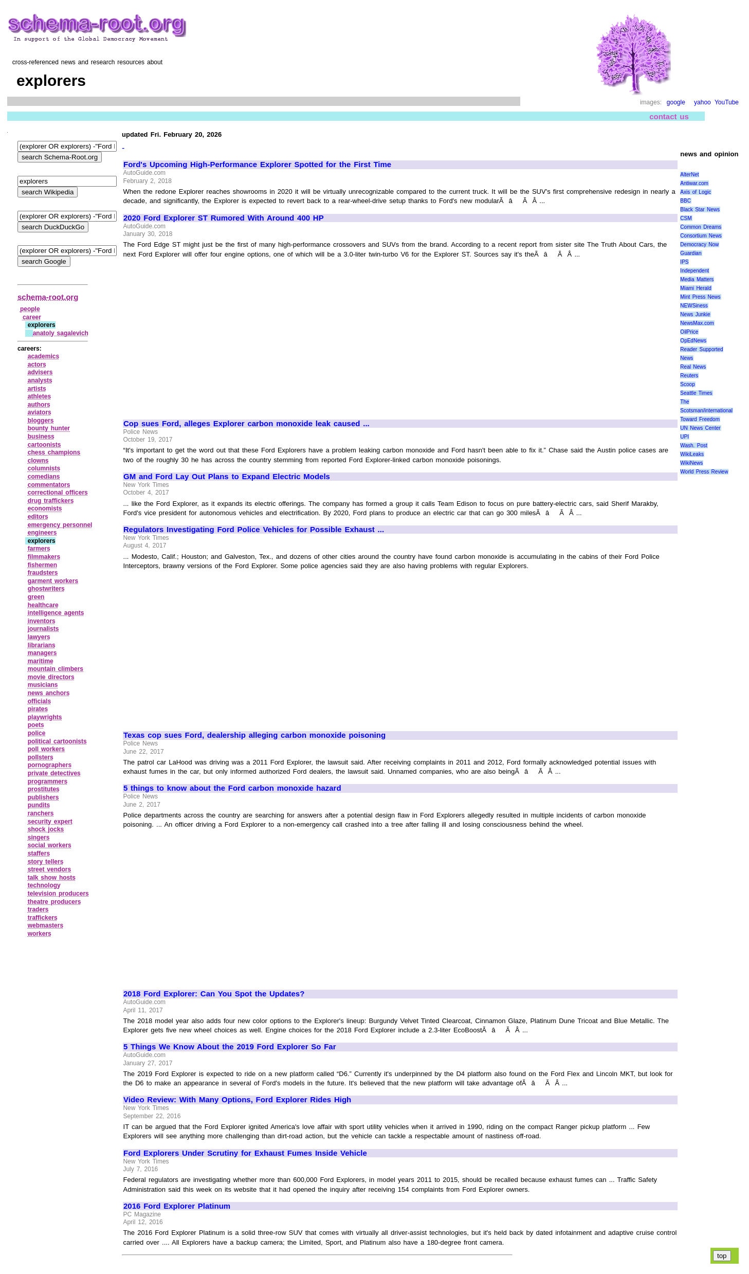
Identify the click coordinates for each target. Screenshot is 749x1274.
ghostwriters (46, 588)
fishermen (42, 565)
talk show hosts (52, 877)
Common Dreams (700, 227)
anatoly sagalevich (60, 333)
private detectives (54, 773)
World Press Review (704, 472)
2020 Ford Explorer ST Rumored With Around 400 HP (223, 218)
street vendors (49, 869)
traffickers (43, 917)
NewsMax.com (697, 323)
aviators (39, 412)
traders (38, 909)
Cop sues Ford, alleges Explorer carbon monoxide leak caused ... (246, 424)
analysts (40, 380)
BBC (685, 201)
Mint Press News (700, 297)
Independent (694, 271)
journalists (43, 628)
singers (39, 837)
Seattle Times (696, 393)
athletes (39, 396)
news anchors (49, 693)
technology (44, 885)
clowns (38, 460)
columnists (44, 468)
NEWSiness (693, 305)
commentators (49, 484)
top (722, 1256)
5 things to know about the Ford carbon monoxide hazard (232, 788)
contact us (669, 116)
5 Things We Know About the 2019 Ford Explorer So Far (229, 1047)
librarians (42, 645)
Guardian (690, 253)
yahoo (702, 102)
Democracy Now (699, 244)
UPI (684, 437)
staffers (39, 853)
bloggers (41, 420)
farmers (39, 548)
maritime (40, 661)
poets (36, 725)
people (30, 309)
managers (42, 653)
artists (37, 388)
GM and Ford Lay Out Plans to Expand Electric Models (226, 476)
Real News (693, 367)
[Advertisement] (209, 334)
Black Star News (700, 209)
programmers (47, 781)
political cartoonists (57, 741)
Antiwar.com (694, 183)
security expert (50, 821)
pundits (39, 805)
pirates (38, 709)
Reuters (689, 375)
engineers (42, 532)
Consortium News (701, 236)
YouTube (727, 102)
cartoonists (44, 444)
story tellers (46, 861)
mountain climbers (55, 668)
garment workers (53, 581)
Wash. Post (693, 445)
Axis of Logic (695, 192)
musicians (43, 684)
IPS (684, 262)
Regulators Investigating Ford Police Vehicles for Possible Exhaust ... (253, 529)
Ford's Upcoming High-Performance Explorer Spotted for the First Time (257, 164)
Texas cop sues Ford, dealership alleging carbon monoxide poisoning (254, 735)
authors (39, 404)
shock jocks (46, 829)
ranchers (41, 813)
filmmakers (44, 556)
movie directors (51, 677)
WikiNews (691, 463)
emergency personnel (60, 525)
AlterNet (689, 174)
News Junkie (695, 314)
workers (39, 933)
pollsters (40, 757)
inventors (42, 621)
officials (39, 701)
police (37, 733)
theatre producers (54, 901)
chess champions (54, 452)
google (676, 102)
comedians (44, 476)
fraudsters (43, 572)
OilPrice (689, 332)
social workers (49, 845)
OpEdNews (693, 340)
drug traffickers (51, 500)
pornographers (49, 765)
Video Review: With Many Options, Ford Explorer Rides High (237, 1100)
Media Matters (697, 279)
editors (38, 516)
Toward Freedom (700, 419)
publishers (43, 797)
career (32, 317)
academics (43, 356)
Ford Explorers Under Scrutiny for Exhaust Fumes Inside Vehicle (245, 1153)
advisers (40, 372)
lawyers (39, 637)
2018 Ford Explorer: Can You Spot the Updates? (213, 994)
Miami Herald (695, 288)
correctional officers (58, 492)
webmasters (45, 925)
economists (45, 508)
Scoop (687, 384)
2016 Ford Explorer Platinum (176, 1206)
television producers (58, 893)
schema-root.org (47, 297)
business (41, 436)
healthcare (43, 605)
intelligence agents (56, 612)
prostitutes (44, 789)
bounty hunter (49, 428)
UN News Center (700, 428)
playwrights (45, 717)
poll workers (46, 749)
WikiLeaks (692, 454)
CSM (685, 218)
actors (37, 364)
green (36, 596)
